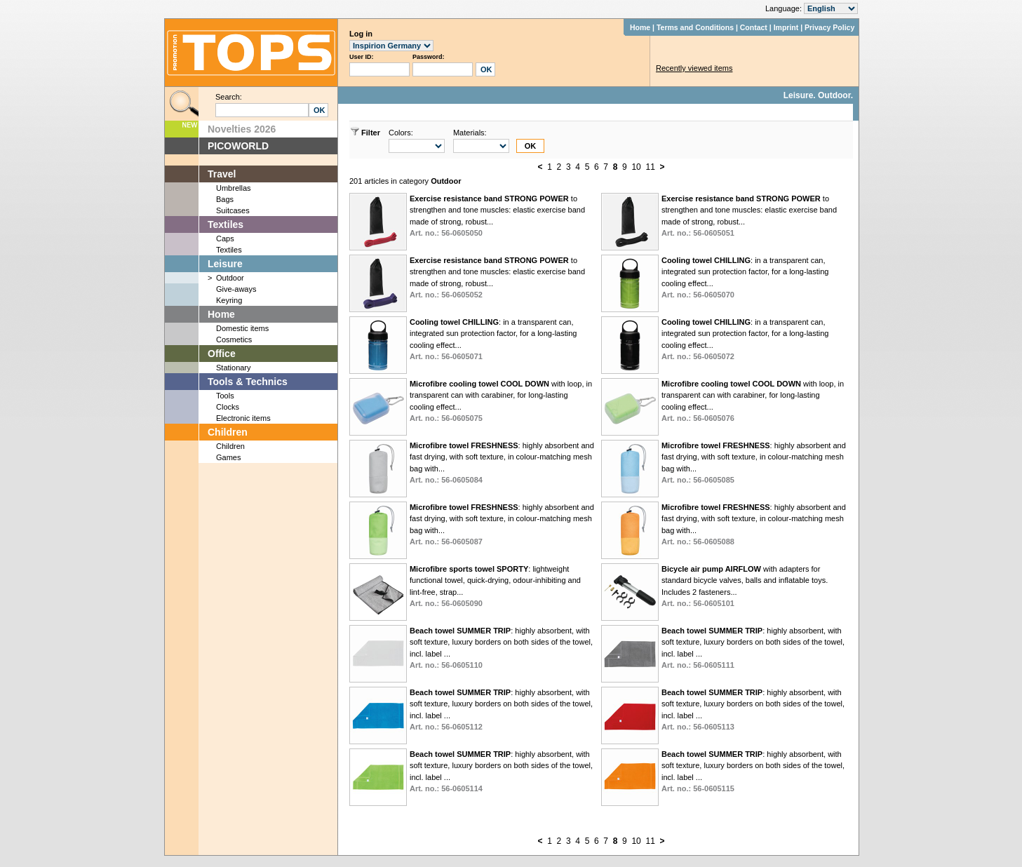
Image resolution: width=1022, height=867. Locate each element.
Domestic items (242, 328)
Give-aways (236, 289)
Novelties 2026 (242, 129)
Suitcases (233, 210)
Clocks (227, 407)
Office (222, 353)
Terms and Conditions (695, 27)
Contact (753, 27)
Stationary (233, 367)
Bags (225, 199)
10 (635, 167)
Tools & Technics (248, 381)
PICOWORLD (238, 146)
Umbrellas (233, 188)
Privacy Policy (829, 27)
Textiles (225, 224)
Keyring (229, 300)
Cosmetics (234, 339)
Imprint (786, 27)
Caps (225, 238)
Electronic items (243, 418)
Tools (225, 395)
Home (640, 27)
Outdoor (230, 278)
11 (649, 167)
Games (228, 457)
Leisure (225, 263)
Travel (222, 174)
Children (228, 432)
